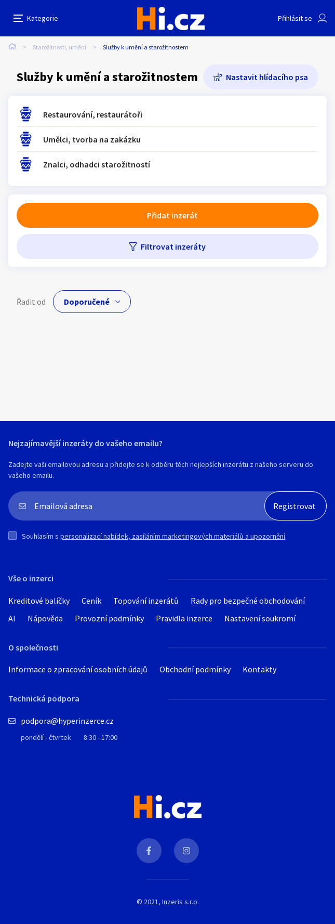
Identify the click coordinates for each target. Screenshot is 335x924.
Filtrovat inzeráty (173, 246)
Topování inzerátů (146, 600)
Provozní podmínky (109, 618)
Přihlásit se (295, 18)
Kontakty (259, 669)
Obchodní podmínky (195, 669)
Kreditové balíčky (39, 600)
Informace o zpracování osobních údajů (78, 669)
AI (12, 618)
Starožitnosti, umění (59, 47)
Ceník (91, 600)
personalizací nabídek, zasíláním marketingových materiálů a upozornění (172, 536)
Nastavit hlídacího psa (267, 77)
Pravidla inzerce (184, 618)
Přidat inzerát (172, 215)
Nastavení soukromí (260, 618)
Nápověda (45, 618)
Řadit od (31, 301)
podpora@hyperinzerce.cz (67, 720)
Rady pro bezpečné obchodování (248, 600)
